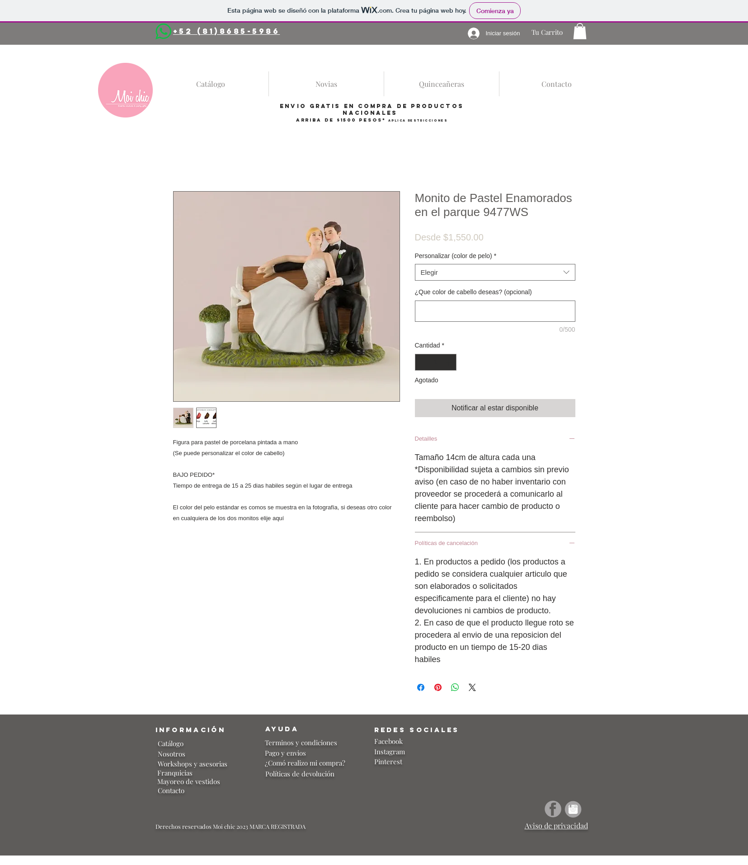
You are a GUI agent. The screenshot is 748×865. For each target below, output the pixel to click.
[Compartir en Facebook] (420, 687)
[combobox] (495, 272)
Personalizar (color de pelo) (456, 255)
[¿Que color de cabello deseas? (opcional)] (495, 311)
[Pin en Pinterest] (438, 687)
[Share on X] (472, 687)
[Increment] (449, 362)
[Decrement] (422, 362)
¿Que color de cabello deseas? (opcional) (473, 292)
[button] (580, 31)
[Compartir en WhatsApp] (455, 687)
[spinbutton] (436, 362)
